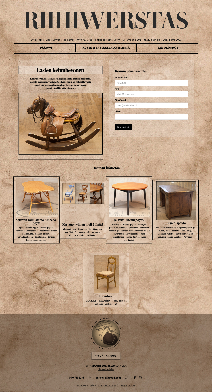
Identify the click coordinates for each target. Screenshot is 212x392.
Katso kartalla (106, 369)
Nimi (117, 89)
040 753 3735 (76, 377)
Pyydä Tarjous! (106, 355)
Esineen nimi (121, 77)
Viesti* (118, 111)
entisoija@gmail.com (108, 377)
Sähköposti (120, 100)
